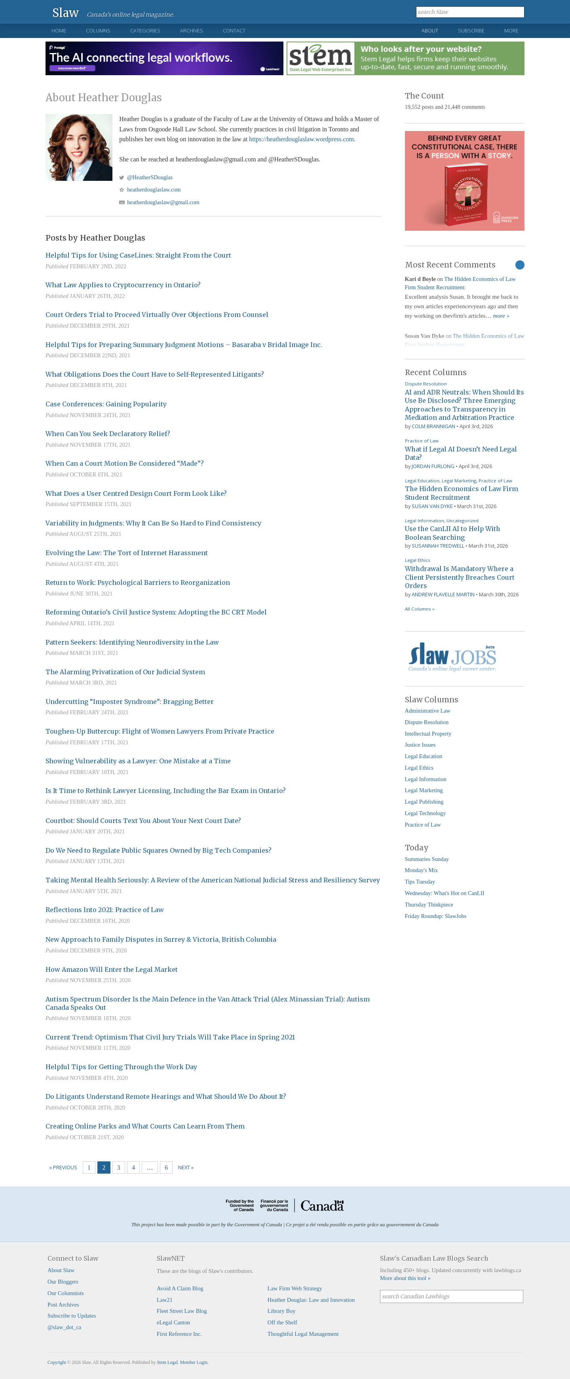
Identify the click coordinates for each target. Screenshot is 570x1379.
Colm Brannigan (433, 426)
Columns (98, 30)
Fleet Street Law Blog (182, 1311)
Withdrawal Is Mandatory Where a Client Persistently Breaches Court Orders (460, 577)
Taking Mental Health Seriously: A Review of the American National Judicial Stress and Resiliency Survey (213, 880)
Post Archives (63, 1304)
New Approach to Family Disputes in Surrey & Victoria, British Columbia (161, 939)
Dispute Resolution (426, 384)
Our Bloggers (63, 1281)
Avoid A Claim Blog (180, 1288)
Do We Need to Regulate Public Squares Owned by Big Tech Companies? (159, 850)
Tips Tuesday (420, 881)
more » (501, 316)
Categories (145, 30)
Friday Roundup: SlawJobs (436, 916)
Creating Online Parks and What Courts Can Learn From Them (145, 1126)
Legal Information (424, 521)
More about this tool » (405, 1278)
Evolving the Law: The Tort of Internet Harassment (127, 553)
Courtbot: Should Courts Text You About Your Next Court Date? (143, 821)
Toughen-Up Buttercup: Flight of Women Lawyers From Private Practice (160, 731)
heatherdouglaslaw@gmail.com (163, 202)
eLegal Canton (173, 1322)
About (430, 30)
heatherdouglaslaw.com (153, 189)
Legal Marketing (459, 481)
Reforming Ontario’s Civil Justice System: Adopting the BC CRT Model (156, 612)
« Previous (63, 1167)
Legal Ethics (417, 560)
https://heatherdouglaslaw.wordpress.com (301, 139)
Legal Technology (425, 813)
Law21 (165, 1300)
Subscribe (471, 30)
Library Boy (282, 1311)
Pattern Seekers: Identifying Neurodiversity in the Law (132, 642)
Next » (186, 1167)
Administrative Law (428, 711)
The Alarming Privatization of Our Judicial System (125, 672)
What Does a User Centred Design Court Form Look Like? (136, 493)
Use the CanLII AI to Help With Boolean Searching (452, 533)
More (511, 30)
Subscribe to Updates (72, 1316)
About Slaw (61, 1270)
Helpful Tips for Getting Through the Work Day (121, 1067)
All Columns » (420, 609)
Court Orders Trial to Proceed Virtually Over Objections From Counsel (157, 315)
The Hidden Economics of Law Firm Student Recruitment (461, 493)
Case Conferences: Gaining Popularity (106, 404)
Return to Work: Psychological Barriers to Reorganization (138, 582)
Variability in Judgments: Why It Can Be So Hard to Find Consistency (153, 523)
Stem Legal (167, 1362)
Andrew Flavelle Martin (443, 594)
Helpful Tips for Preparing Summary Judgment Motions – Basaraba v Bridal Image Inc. (184, 345)
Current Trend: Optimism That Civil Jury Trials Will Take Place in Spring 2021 (170, 1037)
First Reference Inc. (179, 1334)
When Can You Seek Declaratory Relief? (108, 434)
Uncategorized (462, 521)
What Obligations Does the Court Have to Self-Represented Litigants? (155, 374)
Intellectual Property (428, 733)
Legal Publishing (424, 802)
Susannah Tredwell (438, 545)
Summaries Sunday (427, 859)
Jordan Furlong (433, 466)
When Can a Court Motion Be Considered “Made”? (125, 463)
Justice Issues (420, 745)
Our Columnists (66, 1293)
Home (58, 30)
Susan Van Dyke (432, 506)
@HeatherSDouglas (150, 177)
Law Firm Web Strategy (295, 1288)
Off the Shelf (282, 1322)
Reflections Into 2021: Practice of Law (105, 910)
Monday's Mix (421, 870)
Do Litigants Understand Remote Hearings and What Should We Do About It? (166, 1096)
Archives (191, 30)
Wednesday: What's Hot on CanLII (444, 893)
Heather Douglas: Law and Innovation (311, 1300)
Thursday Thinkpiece (429, 904)
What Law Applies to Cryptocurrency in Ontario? (123, 285)
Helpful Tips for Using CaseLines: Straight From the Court (138, 255)
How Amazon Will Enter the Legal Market (112, 969)
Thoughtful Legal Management (303, 1334)
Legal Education (422, 481)
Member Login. (194, 1362)
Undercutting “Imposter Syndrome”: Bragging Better (130, 702)
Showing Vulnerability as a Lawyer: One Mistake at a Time (138, 761)
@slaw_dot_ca (64, 1327)
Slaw (65, 12)
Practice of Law (422, 441)
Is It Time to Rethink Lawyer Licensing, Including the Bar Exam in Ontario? (166, 791)
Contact (234, 30)
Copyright (57, 1362)
